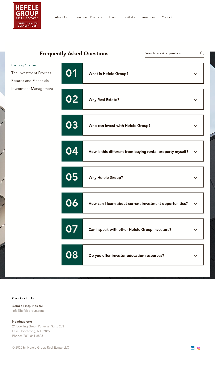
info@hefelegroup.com (28, 311)
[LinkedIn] (192, 348)
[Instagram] (199, 348)
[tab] (32, 65)
